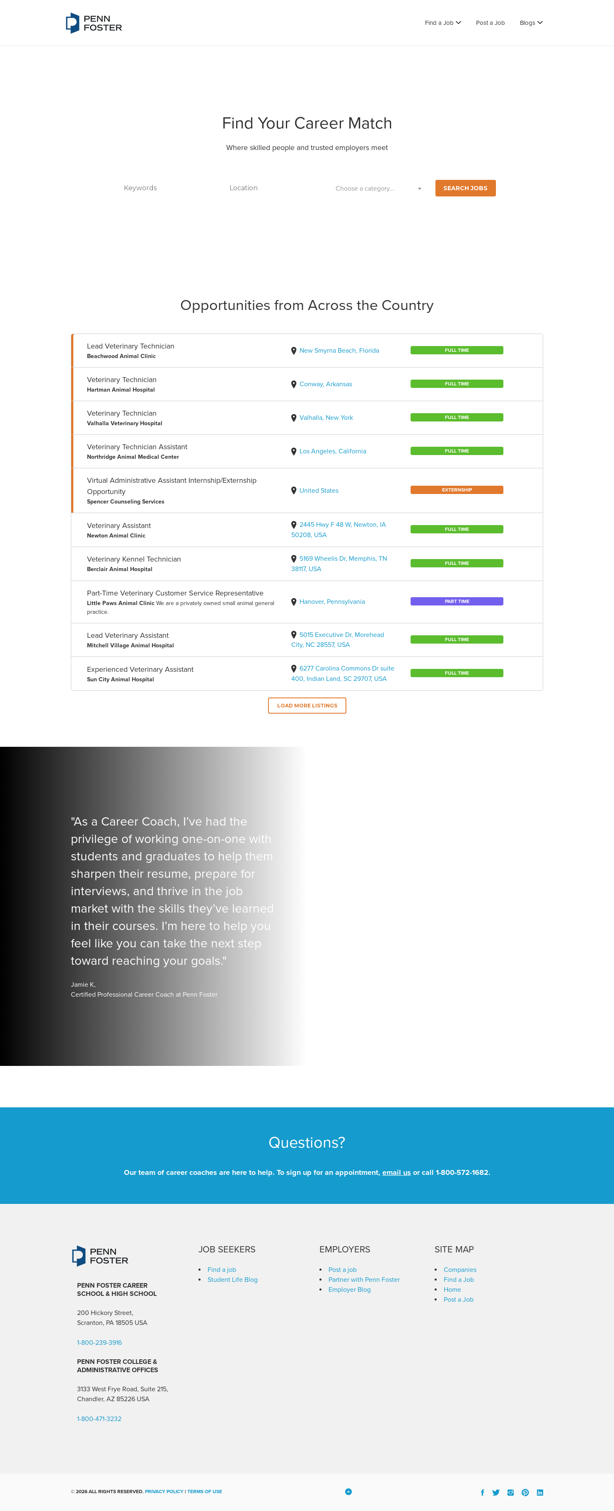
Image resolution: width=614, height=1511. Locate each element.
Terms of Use (204, 1491)
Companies (460, 1270)
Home (452, 1290)
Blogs (527, 23)
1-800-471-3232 (99, 1419)
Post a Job (490, 23)
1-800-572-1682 (462, 1172)
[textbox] (379, 188)
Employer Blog (350, 1290)
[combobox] (379, 188)
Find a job (222, 1270)
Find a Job (439, 23)
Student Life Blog (233, 1280)
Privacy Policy (164, 1491)
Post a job (343, 1270)
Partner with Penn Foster (364, 1280)
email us (396, 1172)
